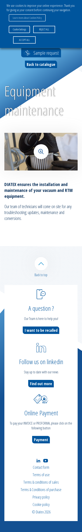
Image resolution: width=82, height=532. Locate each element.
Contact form (41, 467)
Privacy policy (41, 497)
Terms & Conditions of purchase (41, 489)
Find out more (41, 383)
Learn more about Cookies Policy (27, 18)
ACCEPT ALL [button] (24, 40)
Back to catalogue (41, 64)
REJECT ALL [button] (44, 29)
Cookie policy (41, 504)
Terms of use (41, 474)
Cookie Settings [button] (19, 29)
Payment (41, 439)
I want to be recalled (41, 330)
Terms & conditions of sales (41, 482)
